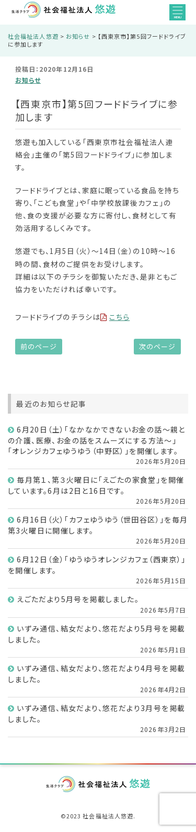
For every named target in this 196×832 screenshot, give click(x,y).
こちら (115, 317)
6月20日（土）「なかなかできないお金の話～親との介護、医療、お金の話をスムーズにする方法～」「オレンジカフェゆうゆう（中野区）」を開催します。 (97, 440)
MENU (177, 12)
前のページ (38, 346)
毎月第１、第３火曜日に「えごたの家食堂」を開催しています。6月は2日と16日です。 (96, 485)
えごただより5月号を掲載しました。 (78, 599)
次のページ (157, 346)
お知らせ (28, 79)
